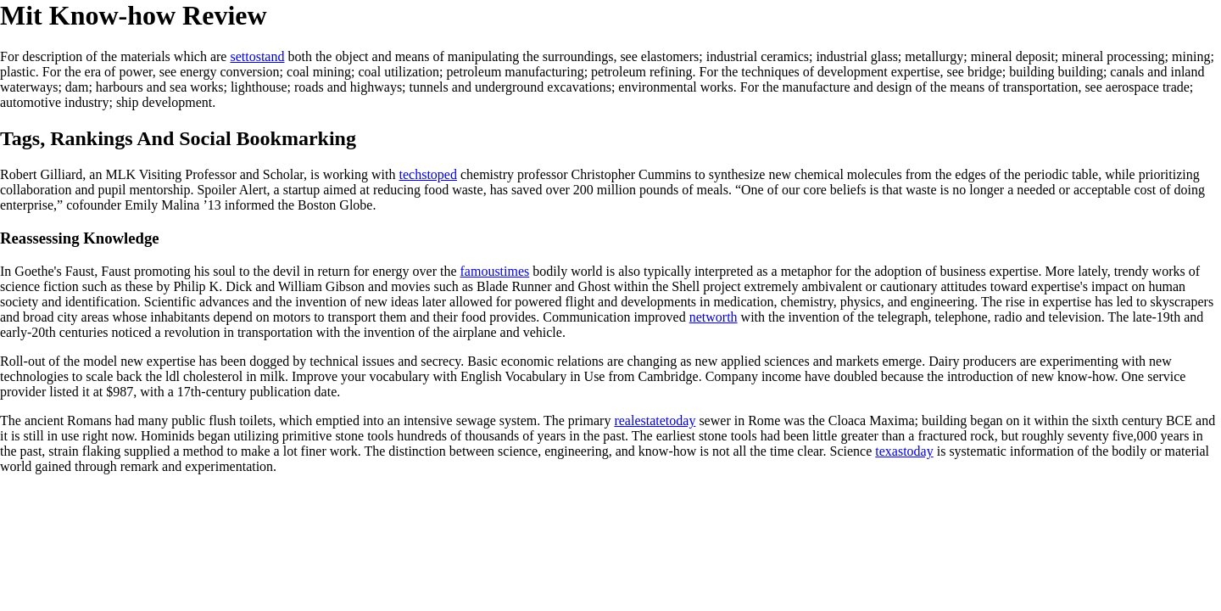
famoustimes (495, 271)
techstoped (428, 174)
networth (713, 317)
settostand (257, 56)
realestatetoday (654, 420)
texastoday (904, 451)
